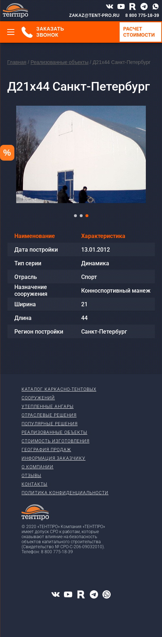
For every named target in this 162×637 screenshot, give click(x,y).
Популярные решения (50, 423)
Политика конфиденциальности (65, 492)
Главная (16, 62)
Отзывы (31, 475)
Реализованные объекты (59, 62)
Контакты (34, 484)
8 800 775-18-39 (142, 15)
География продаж (46, 449)
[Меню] (11, 32)
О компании (38, 466)
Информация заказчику (53, 458)
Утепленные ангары (48, 406)
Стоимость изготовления (55, 441)
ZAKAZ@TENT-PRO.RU (94, 15)
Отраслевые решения (49, 415)
